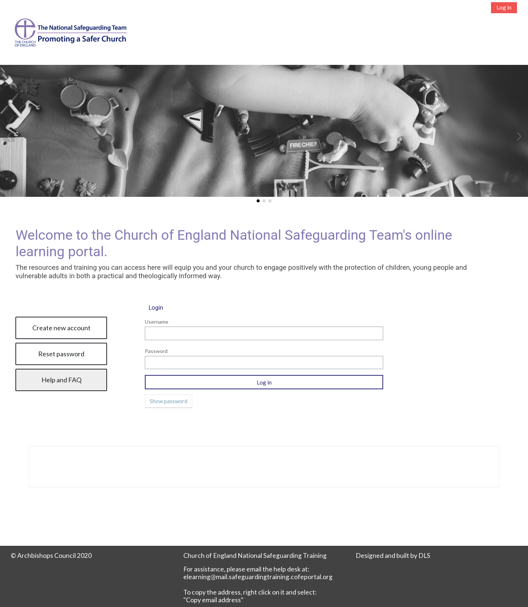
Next (518, 136)
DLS (424, 555)
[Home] (66, 39)
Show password (168, 401)
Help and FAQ (61, 380)
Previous (9, 136)
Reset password (61, 354)
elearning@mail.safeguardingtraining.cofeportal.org (258, 577)
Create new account (61, 328)
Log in (503, 7)
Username (156, 322)
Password (156, 351)
